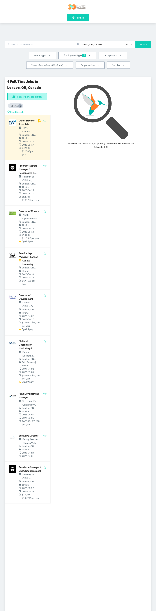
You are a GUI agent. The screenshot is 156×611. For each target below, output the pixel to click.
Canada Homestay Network (27, 264)
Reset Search (15, 111)
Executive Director (28, 435)
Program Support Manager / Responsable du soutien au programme (28, 173)
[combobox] (39, 44)
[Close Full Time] (20, 106)
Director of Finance (29, 211)
